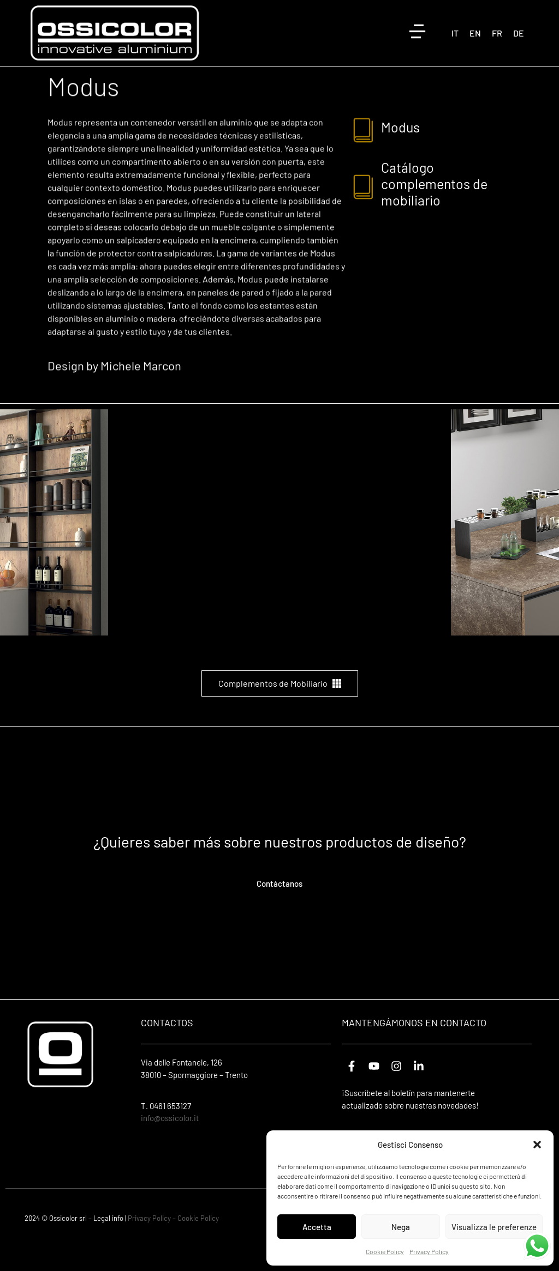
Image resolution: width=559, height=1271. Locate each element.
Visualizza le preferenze (494, 1227)
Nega (400, 1227)
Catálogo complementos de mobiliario (434, 212)
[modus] (364, 157)
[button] (537, 1144)
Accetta (316, 1227)
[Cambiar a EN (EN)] (475, 33)
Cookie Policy (385, 1251)
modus (400, 155)
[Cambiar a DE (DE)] (519, 33)
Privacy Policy (429, 1251)
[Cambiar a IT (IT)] (455, 33)
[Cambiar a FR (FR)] (497, 33)
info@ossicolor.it (170, 1146)
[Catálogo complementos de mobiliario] (364, 214)
